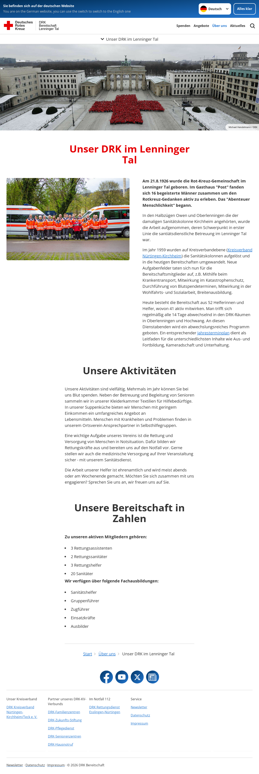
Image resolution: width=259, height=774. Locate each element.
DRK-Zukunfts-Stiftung (65, 720)
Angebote (201, 25)
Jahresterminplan (213, 333)
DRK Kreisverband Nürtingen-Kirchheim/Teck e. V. (21, 712)
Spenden (183, 25)
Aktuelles (237, 25)
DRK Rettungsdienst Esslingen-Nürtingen (104, 709)
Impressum (139, 723)
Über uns (219, 25)
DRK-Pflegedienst (61, 728)
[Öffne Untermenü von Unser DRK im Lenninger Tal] (129, 39)
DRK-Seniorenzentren (64, 736)
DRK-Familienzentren (64, 712)
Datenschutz (140, 715)
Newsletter (139, 707)
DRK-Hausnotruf (60, 744)
